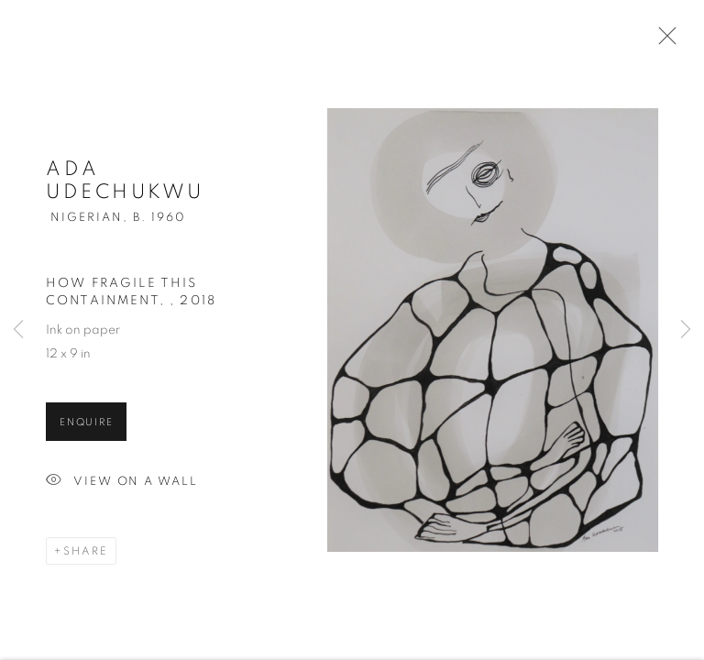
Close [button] (662, 41)
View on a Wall (122, 484)
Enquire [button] (86, 425)
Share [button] (85, 553)
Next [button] (685, 330)
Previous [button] (18, 330)
